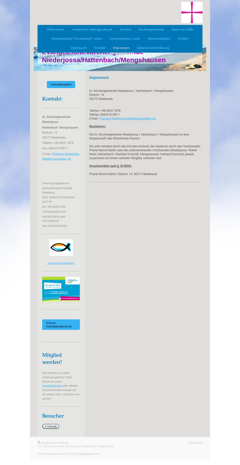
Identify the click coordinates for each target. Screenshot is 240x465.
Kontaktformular (52, 385)
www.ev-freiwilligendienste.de (59, 324)
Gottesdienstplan (61, 84)
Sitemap (63, 442)
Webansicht (195, 442)
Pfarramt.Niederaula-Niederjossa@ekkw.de (127, 118)
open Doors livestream (61, 263)
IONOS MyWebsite (81, 453)
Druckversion (47, 442)
